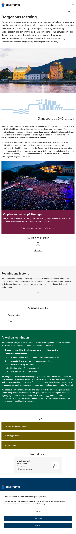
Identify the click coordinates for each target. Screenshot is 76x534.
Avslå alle (38, 525)
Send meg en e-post (26, 469)
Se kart (38, 250)
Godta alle (38, 518)
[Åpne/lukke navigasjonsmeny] (73, 5)
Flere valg (38, 511)
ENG (73, 12)
